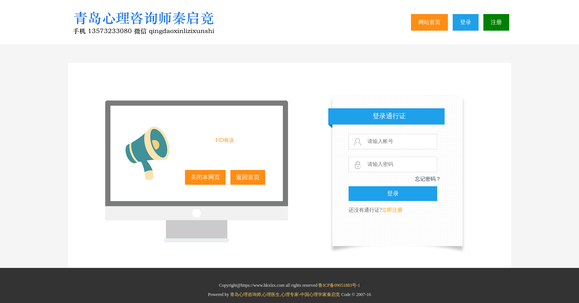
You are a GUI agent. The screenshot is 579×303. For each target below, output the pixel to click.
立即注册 (392, 210)
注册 (496, 22)
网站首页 (429, 22)
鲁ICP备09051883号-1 (339, 285)
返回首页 (248, 177)
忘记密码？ (428, 179)
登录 (465, 22)
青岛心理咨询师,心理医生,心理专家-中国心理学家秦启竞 (285, 294)
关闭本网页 (205, 177)
